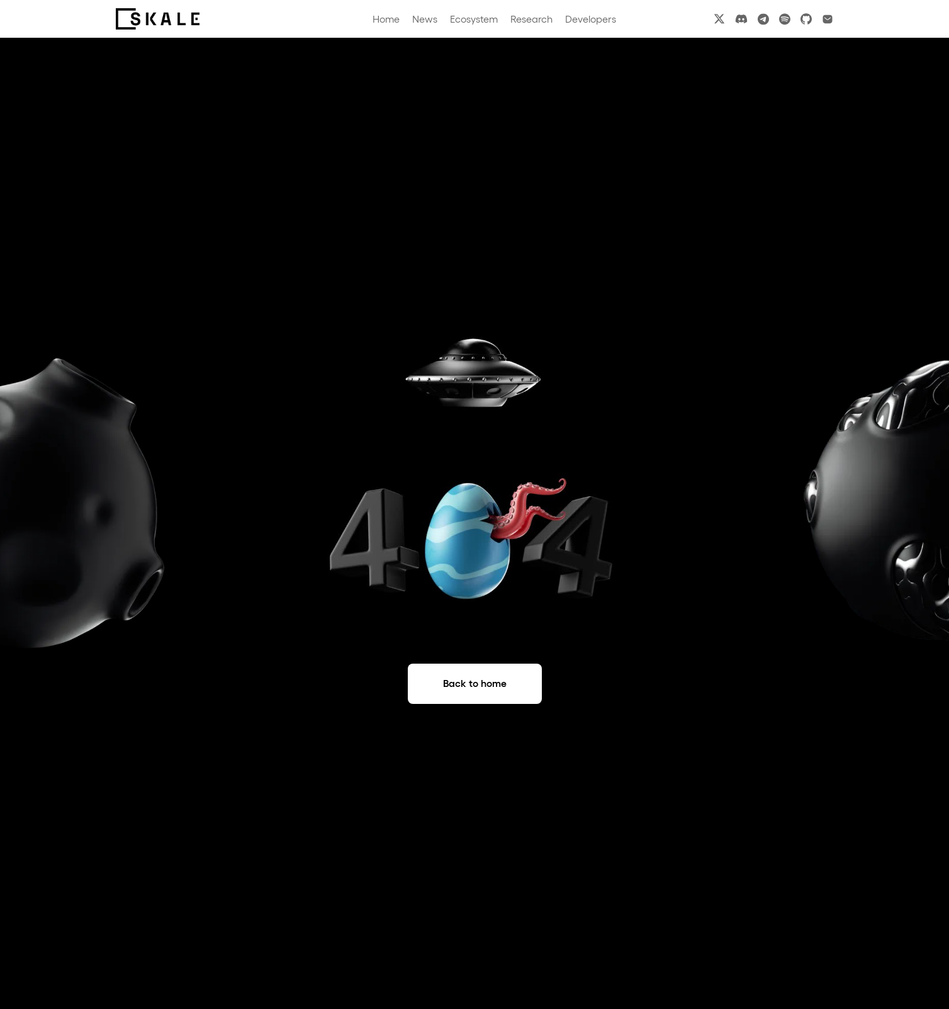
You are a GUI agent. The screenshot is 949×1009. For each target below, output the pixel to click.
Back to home (475, 683)
